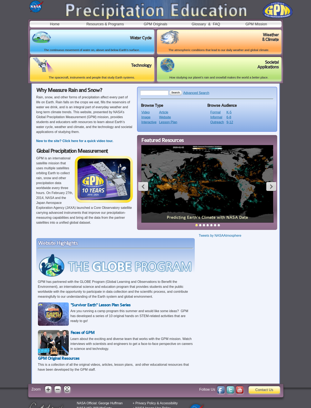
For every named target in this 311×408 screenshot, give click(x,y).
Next (271, 186)
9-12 (230, 122)
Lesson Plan (168, 122)
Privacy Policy (145, 403)
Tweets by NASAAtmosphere (220, 235)
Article (163, 112)
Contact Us (264, 390)
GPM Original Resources (58, 358)
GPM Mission (256, 24)
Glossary (199, 24)
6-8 (229, 117)
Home (55, 24)
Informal (216, 117)
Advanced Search (196, 93)
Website (165, 117)
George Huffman (110, 403)
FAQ (216, 24)
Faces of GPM (82, 332)
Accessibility (169, 403)
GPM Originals (155, 24)
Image (145, 117)
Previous (143, 186)
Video (145, 112)
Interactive (149, 122)
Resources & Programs (105, 24)
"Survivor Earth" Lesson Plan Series (100, 305)
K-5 (229, 112)
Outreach (217, 122)
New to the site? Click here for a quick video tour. (75, 141)
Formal (215, 112)
